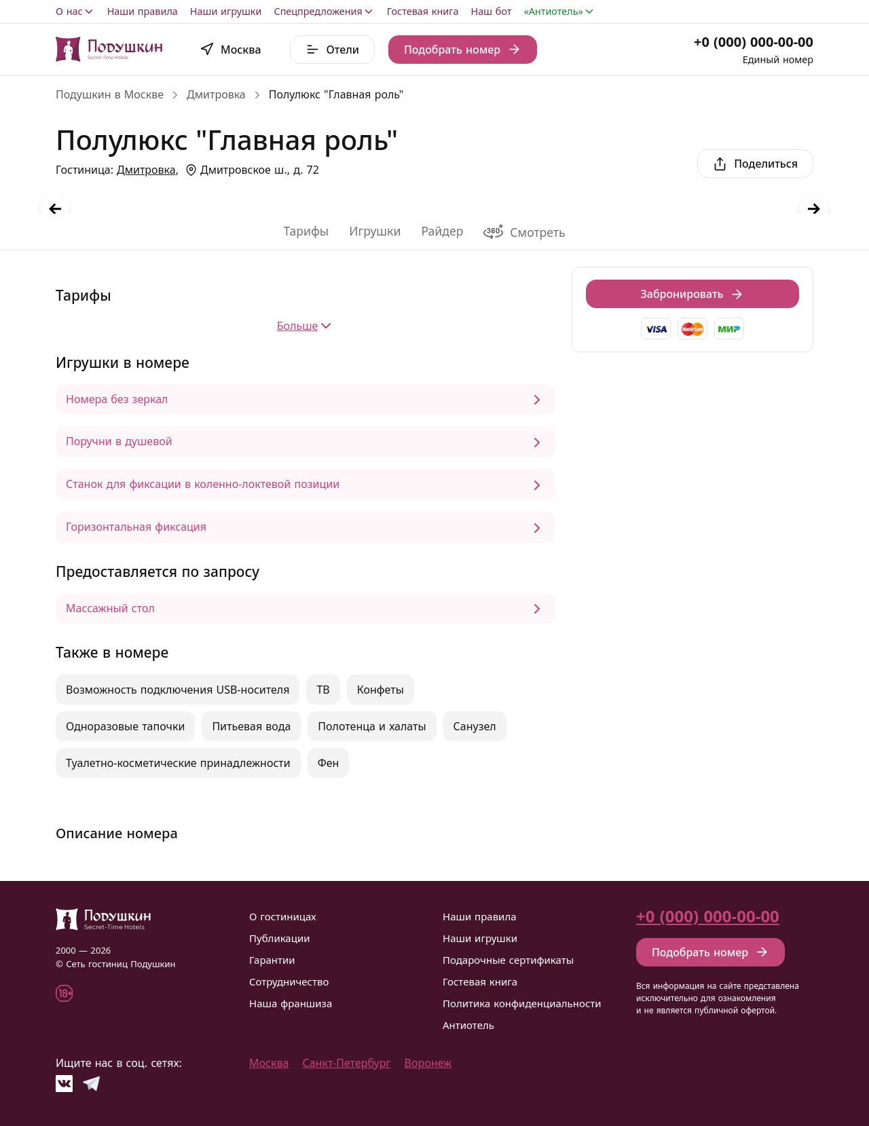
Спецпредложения (324, 11)
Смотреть (524, 232)
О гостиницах (282, 916)
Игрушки (375, 231)
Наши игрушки (226, 11)
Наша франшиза (290, 1003)
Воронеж (428, 1062)
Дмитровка (216, 94)
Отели (332, 49)
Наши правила (142, 11)
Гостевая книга (423, 11)
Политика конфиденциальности (522, 1003)
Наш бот (491, 11)
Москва (269, 1062)
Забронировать (693, 293)
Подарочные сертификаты (508, 960)
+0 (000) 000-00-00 (753, 42)
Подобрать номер (462, 49)
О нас (75, 11)
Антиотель (468, 1025)
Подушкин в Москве (110, 94)
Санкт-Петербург (347, 1062)
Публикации (279, 938)
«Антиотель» (559, 11)
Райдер (442, 231)
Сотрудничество (289, 981)
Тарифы (306, 231)
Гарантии (272, 960)
